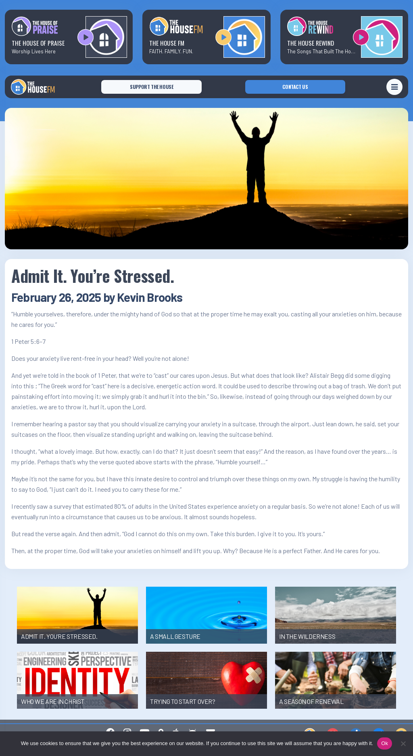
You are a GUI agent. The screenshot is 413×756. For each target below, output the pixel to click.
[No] (403, 743)
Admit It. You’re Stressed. (92, 275)
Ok (384, 743)
